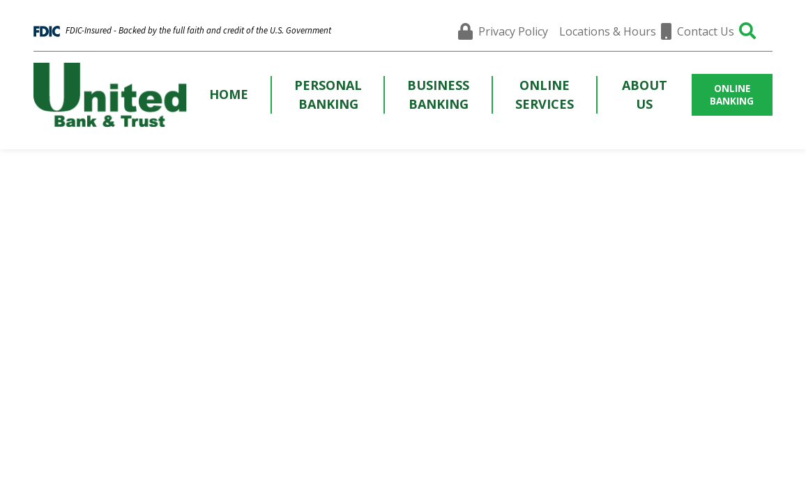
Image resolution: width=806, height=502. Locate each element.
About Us (644, 94)
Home (228, 94)
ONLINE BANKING (732, 94)
